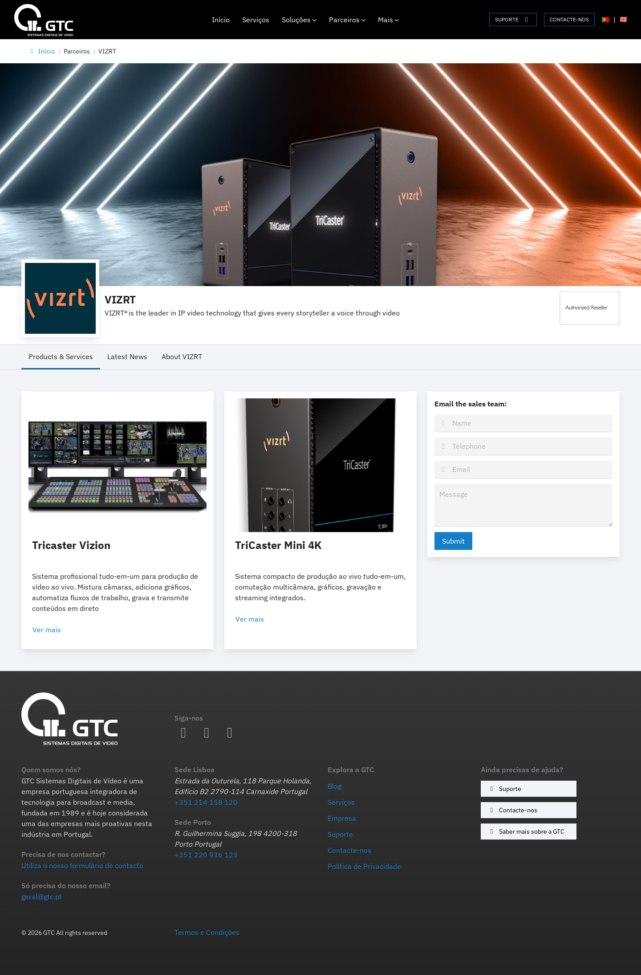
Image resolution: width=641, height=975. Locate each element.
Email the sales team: (470, 403)
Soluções (299, 19)
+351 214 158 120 (206, 802)
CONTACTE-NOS (569, 19)
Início (221, 19)
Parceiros (347, 19)
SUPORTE (513, 19)
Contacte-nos (512, 810)
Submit (453, 541)
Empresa (342, 818)
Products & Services (60, 356)
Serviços (255, 19)
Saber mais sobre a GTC (525, 831)
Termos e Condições (206, 932)
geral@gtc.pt (41, 896)
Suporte (504, 788)
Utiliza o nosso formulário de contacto (82, 865)
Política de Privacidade (364, 866)
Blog (334, 786)
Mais (388, 19)
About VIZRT (182, 356)
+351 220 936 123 (206, 854)
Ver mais (57, 629)
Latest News (127, 356)
